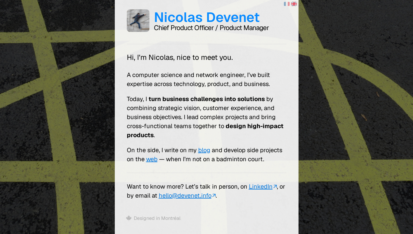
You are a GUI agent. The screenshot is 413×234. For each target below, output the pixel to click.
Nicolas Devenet (207, 17)
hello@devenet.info (185, 195)
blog (204, 150)
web (152, 159)
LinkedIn (261, 186)
